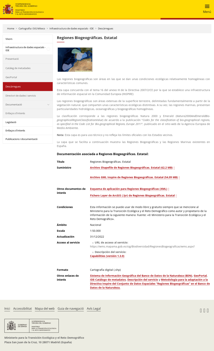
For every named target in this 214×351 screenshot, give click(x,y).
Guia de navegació (71, 308)
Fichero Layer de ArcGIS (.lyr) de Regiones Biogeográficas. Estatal (132, 195)
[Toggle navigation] (206, 9)
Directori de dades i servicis (20, 95)
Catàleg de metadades (18, 68)
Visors (8, 39)
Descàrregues (105, 28)
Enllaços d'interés (15, 113)
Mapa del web (45, 308)
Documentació (13, 104)
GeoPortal (11, 77)
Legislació (10, 122)
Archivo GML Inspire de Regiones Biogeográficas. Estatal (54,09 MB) (134, 177)
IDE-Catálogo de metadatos (108, 279)
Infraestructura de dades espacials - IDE (71, 28)
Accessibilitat (22, 308)
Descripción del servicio (142, 279)
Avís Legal (94, 308)
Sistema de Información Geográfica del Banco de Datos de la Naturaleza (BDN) (141, 275)
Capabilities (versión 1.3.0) (107, 256)
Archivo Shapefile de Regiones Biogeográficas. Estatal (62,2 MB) (131, 167)
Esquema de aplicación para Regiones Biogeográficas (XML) (128, 189)
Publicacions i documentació (21, 139)
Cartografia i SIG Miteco (32, 28)
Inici (7, 308)
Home (10, 28)
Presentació (12, 58)
